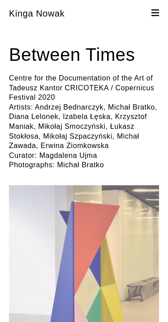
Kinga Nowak (37, 13)
